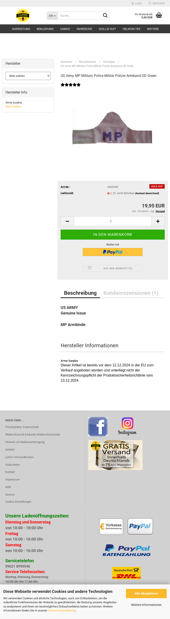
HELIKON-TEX (131, 29)
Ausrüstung (21, 29)
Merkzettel (157, 3)
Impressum (12, 479)
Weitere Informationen (146, 605)
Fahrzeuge (84, 29)
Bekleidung (45, 29)
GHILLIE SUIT (107, 29)
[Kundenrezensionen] (71, 87)
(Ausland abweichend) (147, 193)
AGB (8, 487)
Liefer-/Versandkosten (19, 457)
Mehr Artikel (13, 106)
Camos (65, 29)
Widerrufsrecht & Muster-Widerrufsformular (32, 434)
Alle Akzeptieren (146, 593)
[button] (67, 221)
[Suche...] (52, 16)
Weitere (153, 29)
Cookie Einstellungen (18, 501)
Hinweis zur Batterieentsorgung (24, 442)
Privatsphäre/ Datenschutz (22, 427)
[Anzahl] (112, 221)
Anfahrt (10, 449)
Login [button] (136, 3)
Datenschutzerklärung (61, 610)
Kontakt (10, 472)
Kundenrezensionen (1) (130, 293)
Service (10, 494)
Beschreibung (80, 293)
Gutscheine (12, 464)
